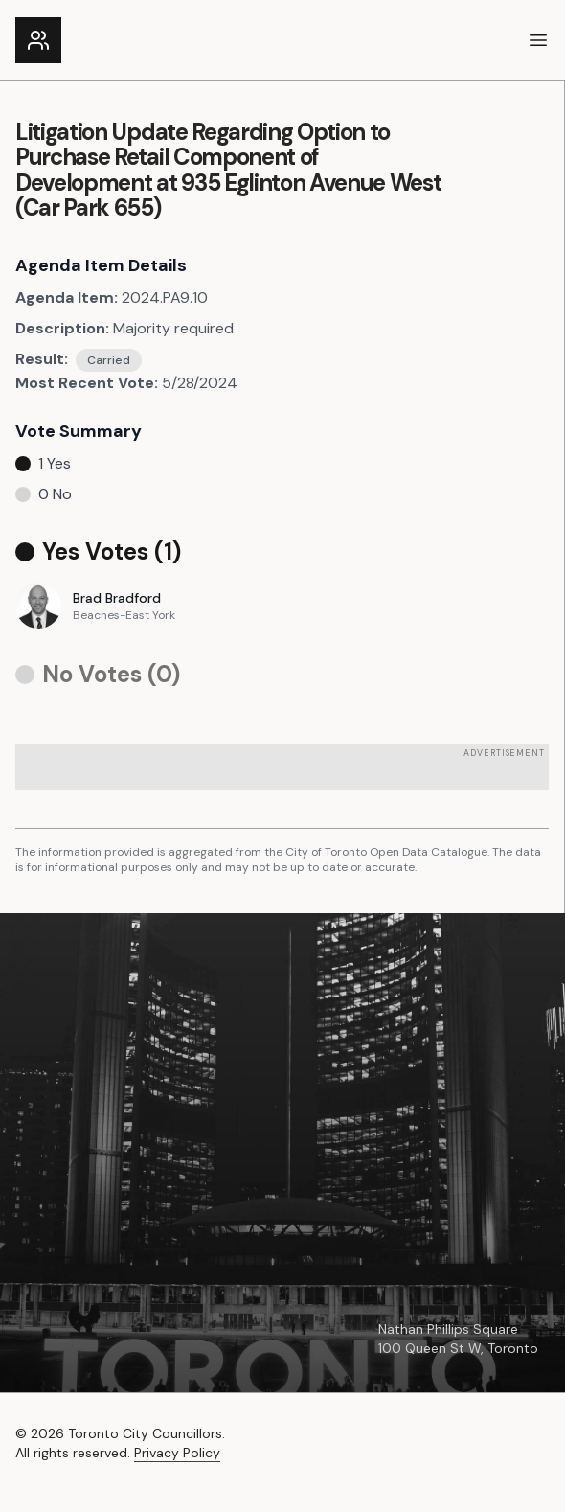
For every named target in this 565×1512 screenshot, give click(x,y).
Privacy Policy (177, 1452)
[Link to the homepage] (38, 40)
